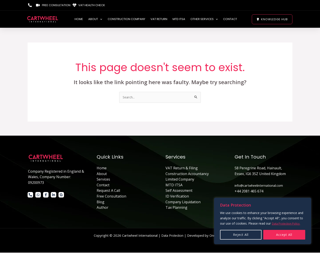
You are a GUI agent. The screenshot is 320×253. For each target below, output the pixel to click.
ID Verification (177, 196)
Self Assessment (179, 191)
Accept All (284, 235)
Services (103, 179)
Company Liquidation (183, 202)
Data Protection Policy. (288, 224)
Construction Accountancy (187, 174)
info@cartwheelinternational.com (262, 185)
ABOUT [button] (95, 20)
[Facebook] (46, 195)
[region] (262, 221)
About (102, 174)
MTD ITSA (179, 20)
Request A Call (108, 191)
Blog (100, 202)
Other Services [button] (204, 20)
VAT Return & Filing (182, 168)
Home (79, 20)
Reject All (240, 235)
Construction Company (126, 20)
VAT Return (159, 20)
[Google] (61, 195)
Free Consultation (111, 196)
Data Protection (172, 236)
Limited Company (180, 179)
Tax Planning (176, 207)
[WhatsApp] (38, 195)
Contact (230, 20)
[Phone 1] (30, 195)
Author (102, 207)
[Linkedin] (53, 195)
